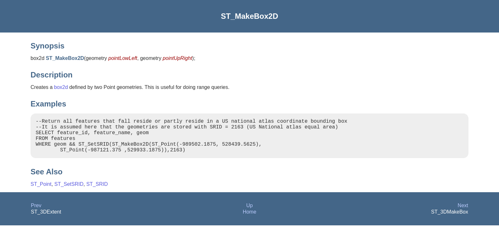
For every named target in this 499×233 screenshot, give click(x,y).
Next (463, 213)
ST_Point (41, 191)
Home (250, 219)
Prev (36, 213)
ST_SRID (97, 191)
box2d (61, 87)
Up (249, 213)
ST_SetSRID (69, 191)
